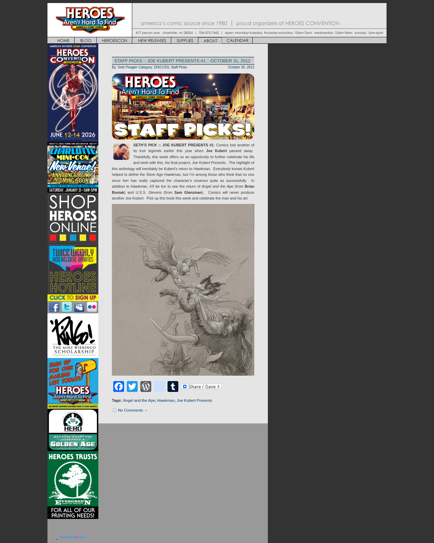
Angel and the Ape (139, 400)
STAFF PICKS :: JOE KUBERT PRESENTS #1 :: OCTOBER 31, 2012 (182, 60)
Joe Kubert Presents (194, 400)
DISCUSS (161, 67)
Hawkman (166, 400)
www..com (73, 537)
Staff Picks (179, 67)
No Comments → (133, 410)
